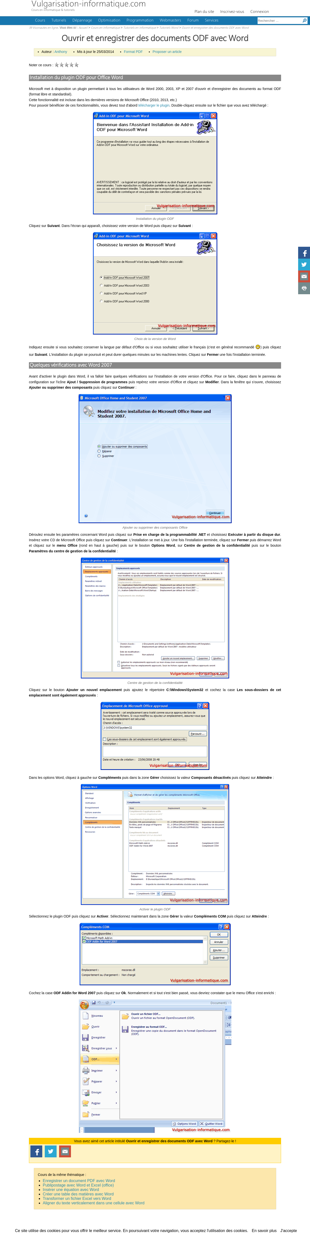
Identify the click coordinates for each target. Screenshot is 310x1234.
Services (212, 20)
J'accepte (288, 1231)
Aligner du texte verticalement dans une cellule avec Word (93, 1203)
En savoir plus (264, 1231)
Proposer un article (167, 52)
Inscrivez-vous (232, 12)
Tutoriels (58, 20)
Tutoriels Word (168, 27)
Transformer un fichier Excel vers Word (77, 1198)
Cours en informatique (105, 27)
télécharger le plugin (153, 105)
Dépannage (82, 20)
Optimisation (109, 20)
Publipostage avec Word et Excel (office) (78, 1185)
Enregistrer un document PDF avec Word (79, 1181)
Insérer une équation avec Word (71, 1190)
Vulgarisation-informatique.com (88, 4)
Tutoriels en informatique (139, 27)
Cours (40, 20)
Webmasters (170, 20)
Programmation (140, 20)
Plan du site (204, 12)
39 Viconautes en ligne (43, 27)
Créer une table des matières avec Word (78, 1194)
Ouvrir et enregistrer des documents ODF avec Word (215, 27)
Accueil (83, 27)
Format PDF (133, 52)
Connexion (259, 12)
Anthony (60, 52)
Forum (193, 20)
